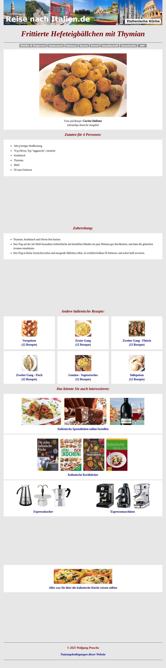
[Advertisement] (83, 200)
